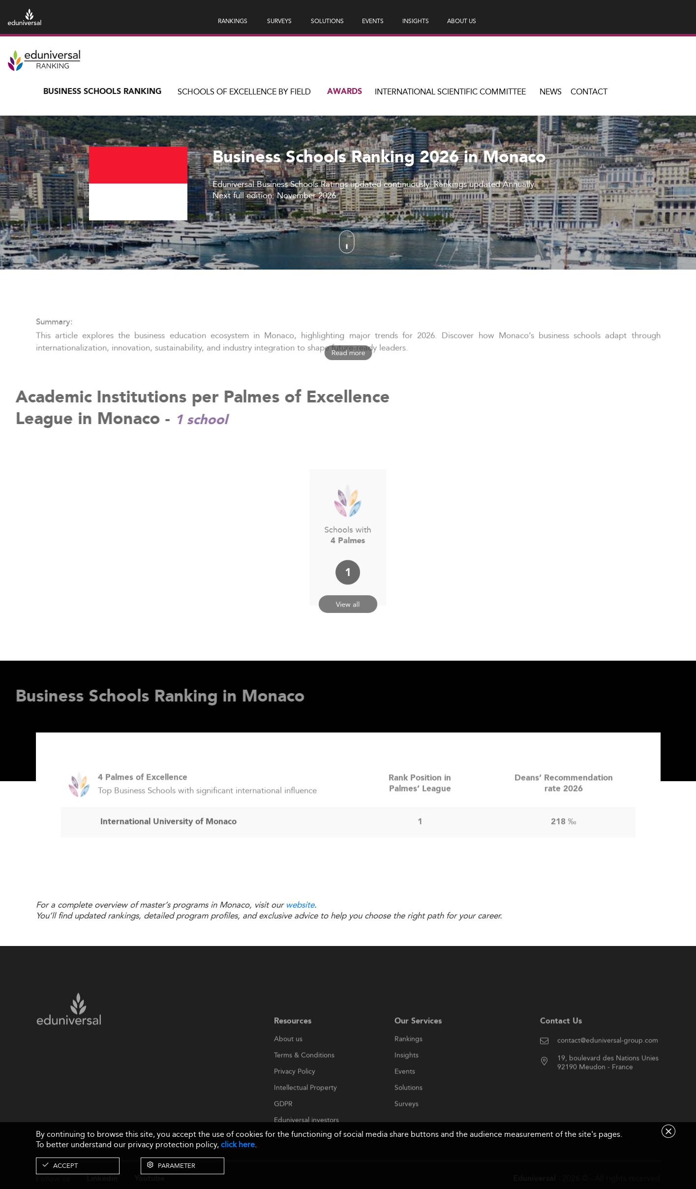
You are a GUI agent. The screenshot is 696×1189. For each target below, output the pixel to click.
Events (404, 1094)
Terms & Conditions (304, 1078)
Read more (348, 352)
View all (348, 590)
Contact (589, 92)
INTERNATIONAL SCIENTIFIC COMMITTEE (450, 92)
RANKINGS (232, 21)
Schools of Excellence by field (244, 92)
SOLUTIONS (327, 21)
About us (288, 1062)
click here (238, 1144)
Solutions (408, 1110)
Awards (344, 92)
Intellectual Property (305, 1110)
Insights (406, 1078)
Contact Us (561, 1044)
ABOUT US (461, 21)
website (300, 904)
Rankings (408, 1062)
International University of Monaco (168, 844)
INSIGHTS (415, 21)
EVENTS (373, 21)
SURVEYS (279, 21)
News (551, 92)
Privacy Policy (294, 1094)
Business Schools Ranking (102, 92)
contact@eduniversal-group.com (607, 1063)
